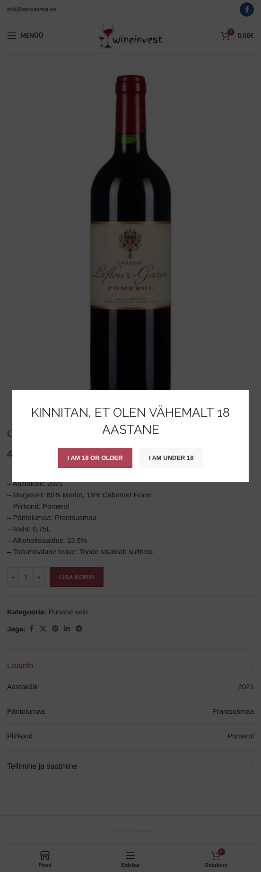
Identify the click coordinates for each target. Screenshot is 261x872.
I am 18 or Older (94, 457)
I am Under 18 (171, 457)
